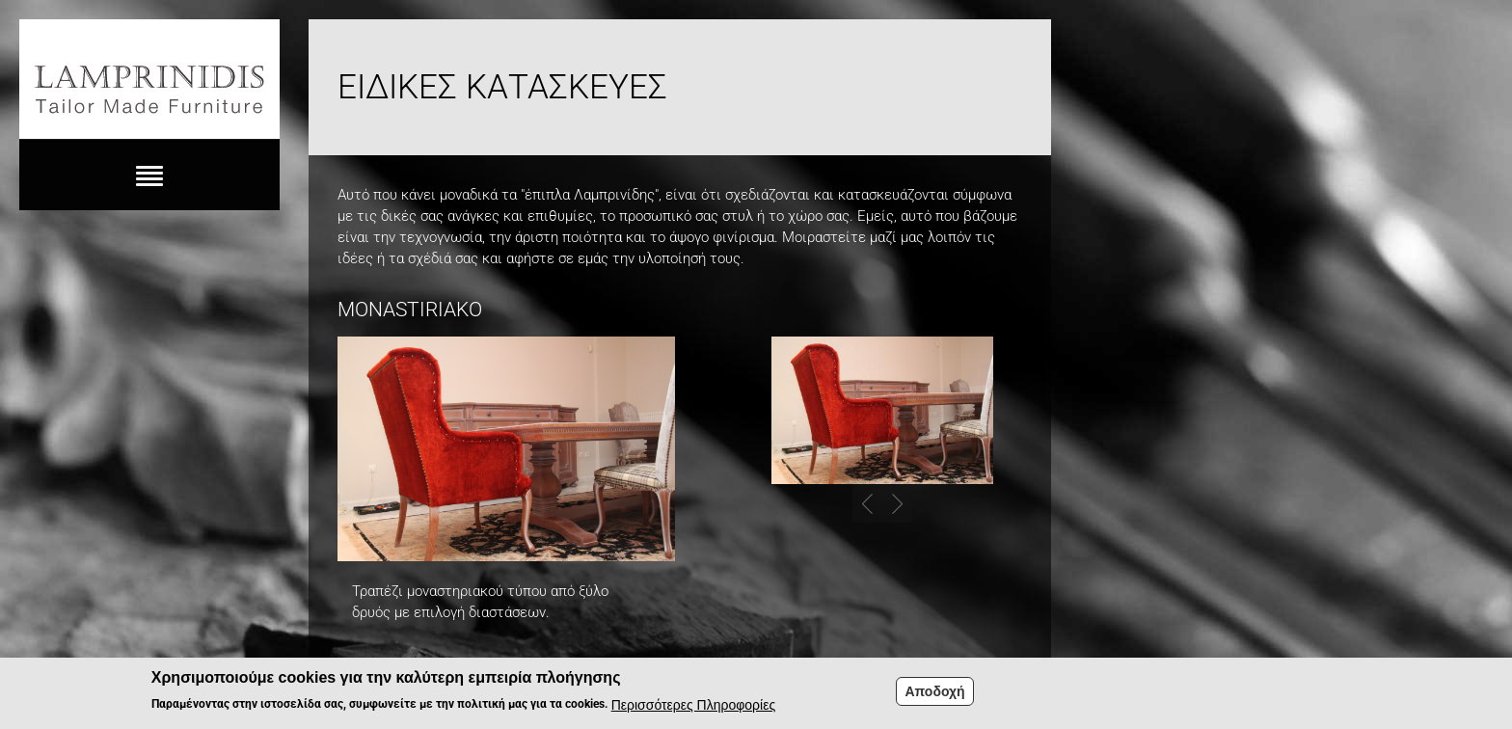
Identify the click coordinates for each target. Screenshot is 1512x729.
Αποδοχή (934, 695)
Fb (1471, 49)
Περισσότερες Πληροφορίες (693, 708)
